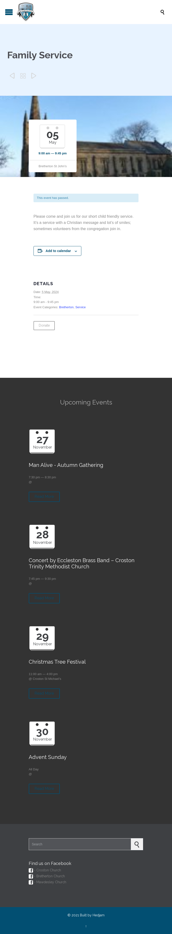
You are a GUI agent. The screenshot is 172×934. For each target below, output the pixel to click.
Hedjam (99, 915)
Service (80, 307)
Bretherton (66, 307)
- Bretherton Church (47, 876)
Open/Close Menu (9, 12)
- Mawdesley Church (47, 882)
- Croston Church (45, 870)
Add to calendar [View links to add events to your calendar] (58, 251)
